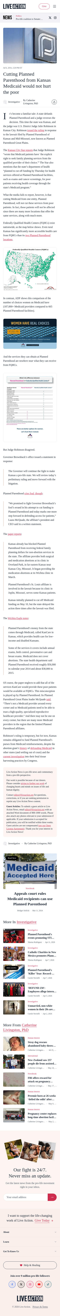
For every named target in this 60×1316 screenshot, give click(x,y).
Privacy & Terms (40, 1307)
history (23, 748)
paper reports (14, 534)
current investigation (13, 756)
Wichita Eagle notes (18, 618)
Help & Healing (30, 1265)
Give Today (44, 1220)
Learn (30, 1242)
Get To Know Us (30, 1251)
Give (44, 6)
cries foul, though (33, 493)
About (30, 1232)
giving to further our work (32, 783)
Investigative (11, 102)
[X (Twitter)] (50, 17)
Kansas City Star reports (20, 150)
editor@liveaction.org (24, 795)
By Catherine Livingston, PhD (30, 102)
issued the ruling (35, 130)
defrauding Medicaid (41, 748)
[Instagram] (55, 17)
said (48, 699)
